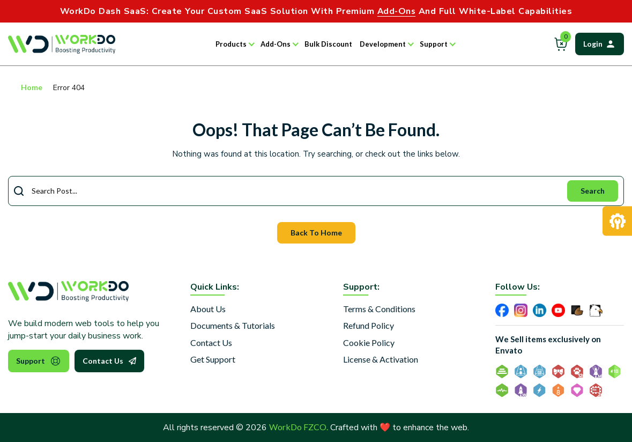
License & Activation (380, 359)
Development (383, 44)
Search (593, 190)
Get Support (212, 359)
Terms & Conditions (379, 309)
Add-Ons (276, 44)
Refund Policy (368, 325)
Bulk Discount (328, 44)
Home (31, 87)
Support (434, 44)
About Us (208, 309)
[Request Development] (617, 221)
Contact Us (109, 361)
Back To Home (316, 232)
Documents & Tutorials (232, 325)
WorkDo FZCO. (298, 427)
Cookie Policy (369, 342)
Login (599, 44)
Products (231, 44)
